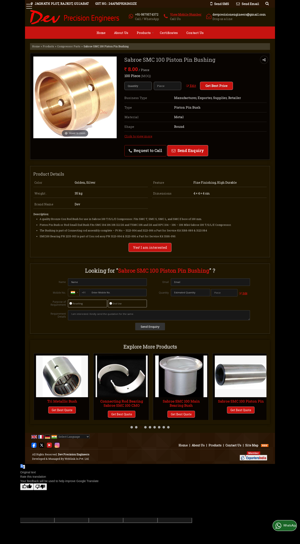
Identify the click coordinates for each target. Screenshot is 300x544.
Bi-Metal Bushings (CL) (62, 401)
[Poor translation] (40, 486)
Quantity (164, 292)
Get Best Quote (62, 410)
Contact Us (195, 33)
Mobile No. (59, 292)
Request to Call (145, 150)
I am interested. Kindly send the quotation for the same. (159, 315)
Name (62, 282)
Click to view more (138, 136)
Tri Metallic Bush (122, 401)
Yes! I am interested (150, 247)
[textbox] (167, 86)
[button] (185, 14)
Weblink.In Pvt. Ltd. (77, 458)
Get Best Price (216, 86)
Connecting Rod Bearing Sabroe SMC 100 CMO (181, 403)
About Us (121, 33)
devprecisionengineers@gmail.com (239, 14)
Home (100, 33)
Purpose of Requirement (58, 303)
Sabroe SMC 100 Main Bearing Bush (240, 403)
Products (145, 33)
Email (165, 282)
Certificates (169, 33)
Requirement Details (58, 315)
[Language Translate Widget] (74, 436)
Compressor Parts (68, 46)
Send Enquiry (188, 150)
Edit (191, 86)
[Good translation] (27, 486)
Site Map (251, 445)
